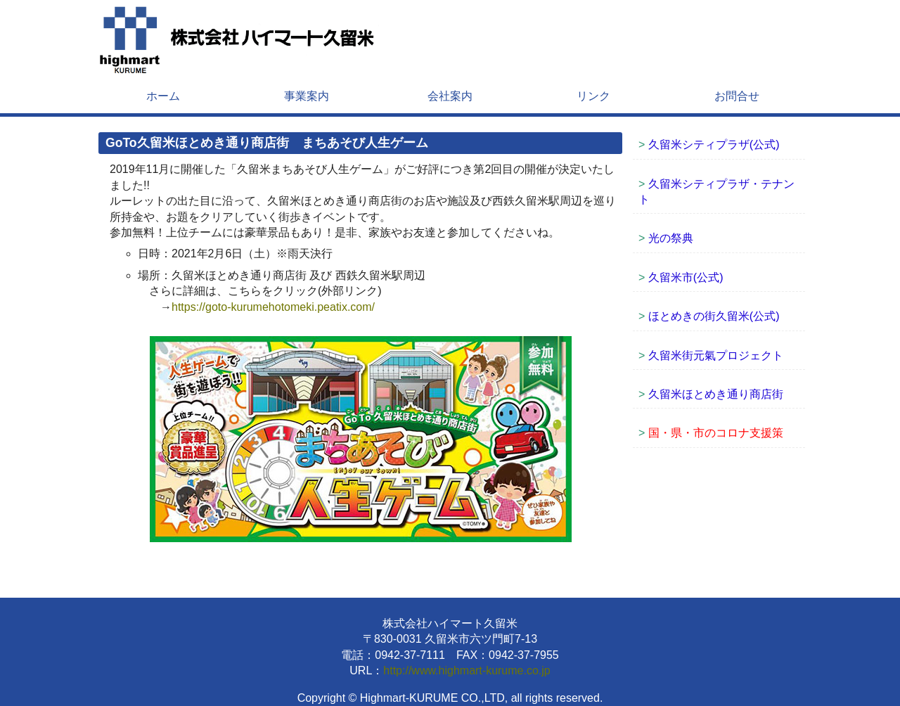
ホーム (163, 96)
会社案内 (450, 96)
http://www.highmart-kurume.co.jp (466, 670)
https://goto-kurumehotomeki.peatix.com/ (273, 307)
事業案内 (306, 96)
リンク (593, 96)
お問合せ (736, 96)
